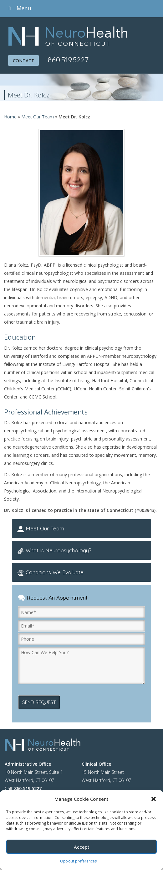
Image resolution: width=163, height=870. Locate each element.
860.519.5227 (69, 59)
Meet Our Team (37, 117)
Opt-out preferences (78, 861)
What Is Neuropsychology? (54, 551)
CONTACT (24, 60)
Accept (81, 847)
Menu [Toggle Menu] (18, 8)
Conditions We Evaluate (50, 573)
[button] (153, 799)
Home (10, 117)
